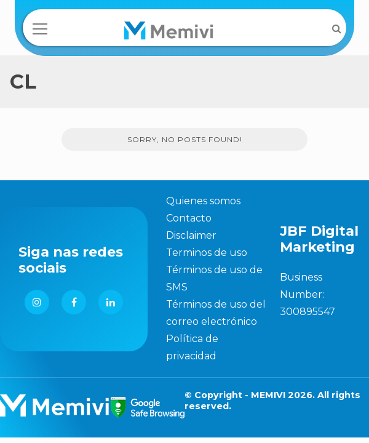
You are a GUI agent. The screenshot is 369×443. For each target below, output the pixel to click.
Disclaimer (191, 235)
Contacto (189, 218)
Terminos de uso (206, 252)
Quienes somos (203, 201)
